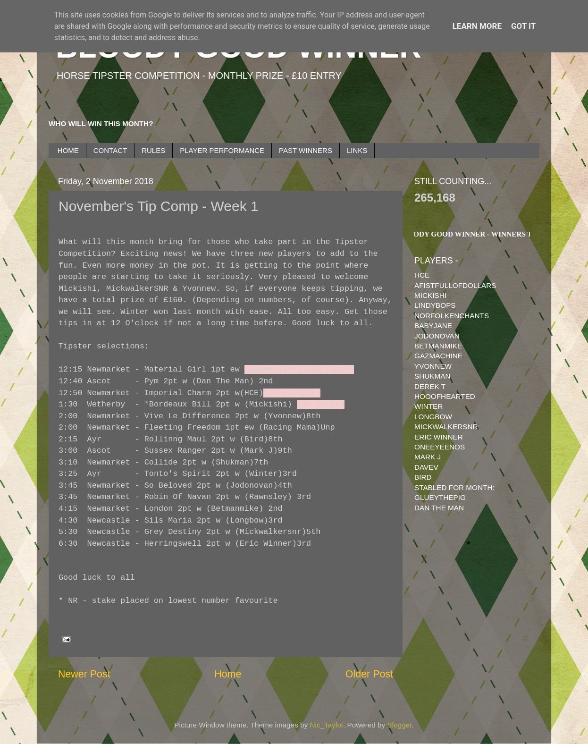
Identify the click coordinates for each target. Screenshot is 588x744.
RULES (153, 150)
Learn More (477, 26)
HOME (68, 150)
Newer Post (84, 674)
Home (227, 674)
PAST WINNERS (305, 150)
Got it (523, 26)
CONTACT (110, 150)
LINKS (357, 150)
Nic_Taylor (326, 725)
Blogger (399, 725)
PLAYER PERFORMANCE (222, 150)
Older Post (369, 674)
